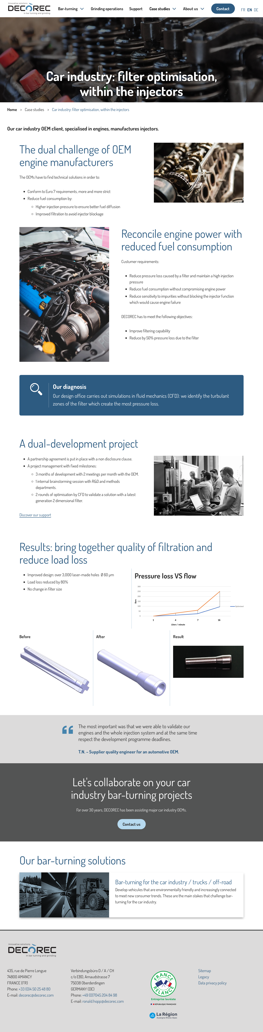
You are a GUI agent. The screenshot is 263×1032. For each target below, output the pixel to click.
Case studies (159, 8)
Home (12, 109)
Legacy (203, 976)
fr (243, 9)
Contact (223, 8)
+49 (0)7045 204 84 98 (99, 995)
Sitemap (204, 970)
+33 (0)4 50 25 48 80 (34, 988)
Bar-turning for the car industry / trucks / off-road (173, 882)
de (256, 9)
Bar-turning (67, 8)
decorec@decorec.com (36, 995)
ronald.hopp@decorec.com (103, 1001)
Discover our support (35, 514)
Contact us (131, 824)
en (249, 9)
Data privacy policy (212, 982)
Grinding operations (107, 8)
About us (190, 8)
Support (136, 8)
